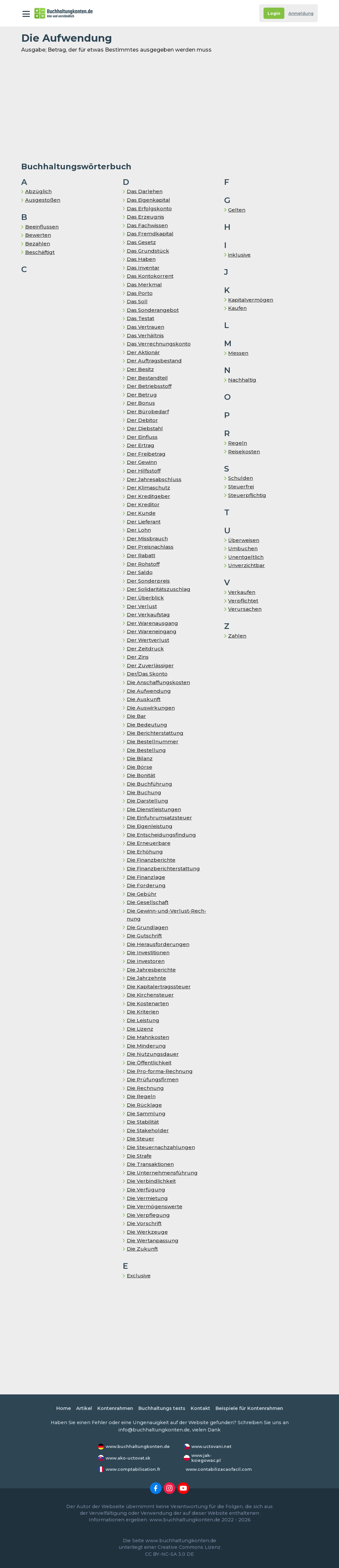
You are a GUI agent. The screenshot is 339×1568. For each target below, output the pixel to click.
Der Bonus (141, 403)
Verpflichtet (243, 601)
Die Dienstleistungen (155, 809)
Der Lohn (139, 530)
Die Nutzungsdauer (153, 1054)
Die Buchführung (149, 784)
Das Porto (140, 293)
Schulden (240, 478)
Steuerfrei (241, 486)
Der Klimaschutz (149, 487)
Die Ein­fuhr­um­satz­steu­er (160, 817)
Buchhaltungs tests (161, 1408)
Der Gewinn (142, 462)
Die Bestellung (146, 750)
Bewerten (38, 235)
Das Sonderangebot (154, 310)
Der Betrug (141, 395)
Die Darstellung (147, 801)
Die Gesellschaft (148, 902)
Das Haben (142, 259)
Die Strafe (140, 1156)
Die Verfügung (146, 1189)
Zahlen (237, 636)
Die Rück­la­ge (144, 1105)
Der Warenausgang (153, 623)
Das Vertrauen (146, 327)
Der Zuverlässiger (150, 665)
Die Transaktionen (151, 1164)
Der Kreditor (143, 504)
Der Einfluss (143, 437)
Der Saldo (140, 572)
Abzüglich (38, 191)
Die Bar (136, 716)
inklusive (239, 255)
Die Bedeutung (147, 725)
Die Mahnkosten (149, 1037)
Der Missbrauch (148, 538)
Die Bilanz (140, 758)
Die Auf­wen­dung (149, 691)
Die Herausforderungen (158, 944)
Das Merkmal (145, 284)
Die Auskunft (144, 699)
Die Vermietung (148, 1198)
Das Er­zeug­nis (146, 217)
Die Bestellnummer (153, 741)
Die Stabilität (144, 1122)
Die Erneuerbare (148, 843)
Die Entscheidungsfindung (162, 835)
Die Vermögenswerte (155, 1206)
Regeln (237, 443)
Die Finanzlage (146, 877)
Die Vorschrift (145, 1223)
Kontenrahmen (112, 1408)
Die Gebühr (142, 894)
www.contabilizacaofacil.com (219, 1469)
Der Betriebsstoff (150, 386)
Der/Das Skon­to (148, 674)
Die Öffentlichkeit (150, 1062)
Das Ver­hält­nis (146, 335)
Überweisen (244, 540)
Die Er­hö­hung (145, 851)
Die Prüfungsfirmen (153, 1079)
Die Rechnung (145, 1088)
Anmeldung (300, 13)
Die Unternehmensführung (162, 1173)
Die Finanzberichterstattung (164, 868)
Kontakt (201, 1408)
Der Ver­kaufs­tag (148, 614)
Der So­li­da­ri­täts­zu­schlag (159, 589)
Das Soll (137, 301)
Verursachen (244, 609)
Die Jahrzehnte (147, 978)
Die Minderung (146, 1046)
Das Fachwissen (148, 225)
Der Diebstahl (145, 428)
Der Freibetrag (146, 454)
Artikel (80, 1408)
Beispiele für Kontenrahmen (252, 1408)
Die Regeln (141, 1096)
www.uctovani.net (211, 1446)
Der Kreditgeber (148, 496)
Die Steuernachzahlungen (161, 1147)
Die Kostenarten (149, 1003)
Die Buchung (144, 792)
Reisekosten (245, 451)
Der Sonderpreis (148, 581)
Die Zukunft (142, 1249)
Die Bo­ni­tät (142, 775)
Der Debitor (142, 420)
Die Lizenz (140, 1029)
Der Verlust (141, 606)
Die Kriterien (143, 1012)
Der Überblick (145, 598)
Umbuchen (243, 548)
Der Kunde (141, 513)
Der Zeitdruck (145, 648)
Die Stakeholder (148, 1130)
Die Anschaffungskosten (160, 682)
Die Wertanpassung (153, 1240)
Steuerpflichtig (247, 495)
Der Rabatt (142, 555)
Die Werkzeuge (147, 1232)
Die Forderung (146, 885)
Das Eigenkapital (149, 200)
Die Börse (140, 767)
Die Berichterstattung (156, 733)
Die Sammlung (147, 1113)
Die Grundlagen (147, 927)
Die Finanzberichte (152, 860)
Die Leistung (144, 1020)
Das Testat (141, 318)
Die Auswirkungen (151, 708)
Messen (238, 353)
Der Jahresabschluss (154, 479)
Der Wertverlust (148, 640)
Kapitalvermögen (251, 300)
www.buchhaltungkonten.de (138, 1446)
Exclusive (139, 1275)
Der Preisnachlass (151, 547)
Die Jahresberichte (152, 970)
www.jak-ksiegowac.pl (206, 1458)
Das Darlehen (145, 191)
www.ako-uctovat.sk (129, 1458)
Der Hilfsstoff (145, 471)
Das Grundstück (148, 251)
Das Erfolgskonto (150, 208)
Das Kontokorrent (151, 276)
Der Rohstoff (144, 564)
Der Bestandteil (148, 378)
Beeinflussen (42, 227)
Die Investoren (146, 961)
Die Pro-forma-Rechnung (160, 1071)
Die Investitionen (149, 952)
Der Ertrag (140, 445)
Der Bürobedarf (148, 411)
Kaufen (237, 308)
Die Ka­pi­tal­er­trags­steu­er (160, 986)
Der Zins (138, 657)
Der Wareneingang (152, 631)
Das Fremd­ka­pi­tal (151, 233)
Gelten (237, 210)
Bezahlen (37, 243)
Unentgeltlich (246, 557)
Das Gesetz (142, 242)
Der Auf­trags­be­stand (155, 360)
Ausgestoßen (43, 200)
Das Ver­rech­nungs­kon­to (159, 344)
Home (59, 1408)
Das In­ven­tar (144, 268)
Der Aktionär (144, 352)
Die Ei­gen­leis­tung (150, 826)
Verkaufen (241, 592)
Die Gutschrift (145, 935)
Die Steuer (141, 1138)
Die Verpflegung (148, 1215)
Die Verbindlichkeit (152, 1181)
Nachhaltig (242, 380)
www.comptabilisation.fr (134, 1469)
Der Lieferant (144, 521)
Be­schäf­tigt (41, 252)
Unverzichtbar (247, 565)
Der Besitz (141, 369)
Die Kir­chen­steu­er (150, 995)
